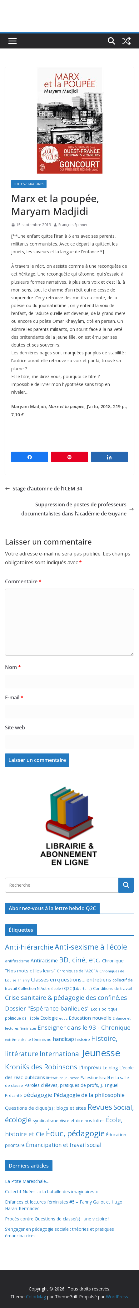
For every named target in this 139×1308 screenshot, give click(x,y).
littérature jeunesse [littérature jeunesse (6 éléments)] (62, 1077)
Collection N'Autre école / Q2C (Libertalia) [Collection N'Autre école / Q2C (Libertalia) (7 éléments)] (55, 988)
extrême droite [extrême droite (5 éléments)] (18, 1039)
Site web (15, 727)
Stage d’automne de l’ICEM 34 (43, 488)
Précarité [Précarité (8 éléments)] (13, 1095)
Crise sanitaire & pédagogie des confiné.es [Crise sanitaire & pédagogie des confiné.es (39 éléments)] (66, 997)
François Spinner (73, 224)
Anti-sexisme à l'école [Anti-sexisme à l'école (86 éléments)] (91, 947)
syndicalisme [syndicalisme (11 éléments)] (45, 1120)
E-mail (14, 697)
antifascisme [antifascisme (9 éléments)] (17, 961)
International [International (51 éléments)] (60, 1053)
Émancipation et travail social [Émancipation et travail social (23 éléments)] (64, 1144)
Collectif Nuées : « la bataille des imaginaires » (51, 1191)
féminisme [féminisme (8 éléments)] (42, 1039)
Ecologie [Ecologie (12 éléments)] (49, 1018)
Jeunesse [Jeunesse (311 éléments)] (101, 1053)
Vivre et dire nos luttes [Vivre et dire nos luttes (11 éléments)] (82, 1120)
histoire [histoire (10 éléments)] (82, 1039)
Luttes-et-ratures (29, 184)
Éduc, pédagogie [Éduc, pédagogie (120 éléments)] (75, 1133)
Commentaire (23, 581)
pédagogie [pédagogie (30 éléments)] (37, 1094)
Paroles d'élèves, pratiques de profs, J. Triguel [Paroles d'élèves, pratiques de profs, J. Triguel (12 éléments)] (71, 1085)
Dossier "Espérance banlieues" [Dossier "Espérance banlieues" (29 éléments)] (47, 1008)
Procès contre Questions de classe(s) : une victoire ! (57, 1219)
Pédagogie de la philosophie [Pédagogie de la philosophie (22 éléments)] (89, 1094)
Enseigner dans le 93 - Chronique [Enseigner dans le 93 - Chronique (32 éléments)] (84, 1027)
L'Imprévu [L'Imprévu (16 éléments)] (89, 1067)
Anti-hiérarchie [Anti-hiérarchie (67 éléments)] (29, 946)
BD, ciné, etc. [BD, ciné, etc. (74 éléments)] (80, 960)
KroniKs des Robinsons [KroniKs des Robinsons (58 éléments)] (41, 1066)
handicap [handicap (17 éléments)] (63, 1039)
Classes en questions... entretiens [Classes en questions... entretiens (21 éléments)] (71, 979)
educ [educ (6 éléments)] (63, 1018)
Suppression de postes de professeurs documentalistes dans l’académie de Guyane (77, 509)
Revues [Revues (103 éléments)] (99, 1107)
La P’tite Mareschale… (27, 1181)
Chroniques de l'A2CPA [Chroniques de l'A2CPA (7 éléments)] (77, 971)
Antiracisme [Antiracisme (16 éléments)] (44, 960)
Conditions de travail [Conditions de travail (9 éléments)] (112, 988)
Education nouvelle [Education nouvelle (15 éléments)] (90, 1018)
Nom (13, 667)
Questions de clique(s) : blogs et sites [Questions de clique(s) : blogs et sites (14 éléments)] (45, 1108)
